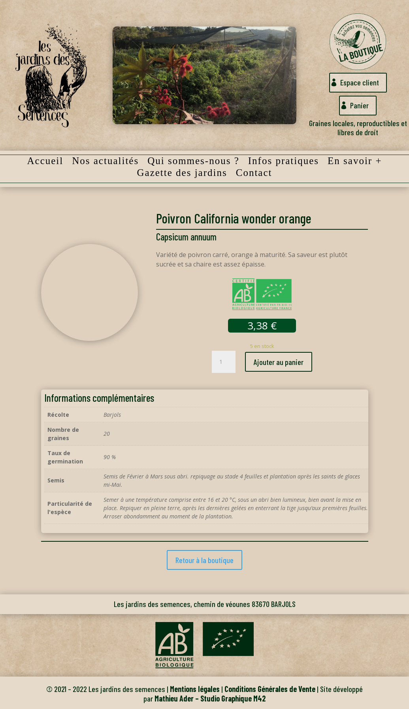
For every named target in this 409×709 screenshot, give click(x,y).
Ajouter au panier (278, 362)
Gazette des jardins (182, 174)
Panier (359, 105)
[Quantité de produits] (224, 362)
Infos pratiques (283, 162)
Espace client (359, 82)
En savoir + (355, 162)
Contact (254, 174)
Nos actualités (105, 162)
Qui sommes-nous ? (193, 162)
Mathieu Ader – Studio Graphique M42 (210, 698)
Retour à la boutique (204, 560)
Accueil (45, 162)
